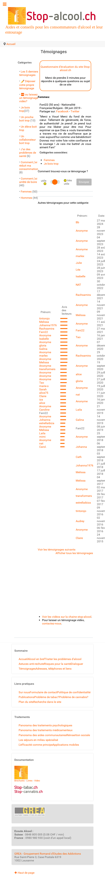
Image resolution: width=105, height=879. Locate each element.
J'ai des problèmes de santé (27, 153)
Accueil (23, 659)
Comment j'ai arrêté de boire (28, 180)
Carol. (42, 446)
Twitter (75, 111)
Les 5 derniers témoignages (28, 73)
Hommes (26, 197)
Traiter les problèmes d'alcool (63, 659)
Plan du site (26, 702)
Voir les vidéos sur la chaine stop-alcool (66, 616)
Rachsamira (46, 328)
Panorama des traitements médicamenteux (46, 730)
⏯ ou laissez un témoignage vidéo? (28, 98)
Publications (26, 697)
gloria (42, 345)
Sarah (43, 389)
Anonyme (45, 335)
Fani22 (43, 332)
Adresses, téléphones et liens (53, 668)
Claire (42, 396)
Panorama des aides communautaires (42, 735)
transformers (47, 369)
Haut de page (24, 872)
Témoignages (27, 668)
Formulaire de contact (43, 692)
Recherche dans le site (47, 702)
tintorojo (44, 318)
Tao (41, 382)
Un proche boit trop (26, 118)
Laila (42, 433)
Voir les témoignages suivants (56, 549)
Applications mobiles (66, 744)
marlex (43, 355)
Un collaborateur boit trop (27, 140)
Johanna (44, 419)
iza (41, 399)
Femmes (26, 191)
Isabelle (44, 338)
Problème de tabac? (46, 697)
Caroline (44, 409)
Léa (78, 269)
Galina (43, 349)
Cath (79, 457)
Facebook (62, 111)
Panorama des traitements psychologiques (45, 725)
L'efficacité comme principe (36, 744)
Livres (29, 780)
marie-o (44, 386)
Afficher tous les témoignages (74, 553)
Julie (79, 262)
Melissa (44, 322)
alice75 (43, 392)
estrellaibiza (46, 423)
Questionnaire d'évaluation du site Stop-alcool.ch (65, 68)
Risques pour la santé (57, 664)
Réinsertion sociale (78, 735)
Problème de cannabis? (73, 697)
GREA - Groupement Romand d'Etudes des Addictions (47, 853)
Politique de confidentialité (73, 692)
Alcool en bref (36, 659)
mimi (42, 436)
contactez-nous (51, 623)
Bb (77, 222)
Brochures (19, 780)
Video (37, 780)
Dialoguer (77, 664)
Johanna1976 (48, 325)
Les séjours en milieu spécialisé (38, 740)
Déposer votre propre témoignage (27, 84)
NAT (78, 284)
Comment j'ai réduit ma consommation (28, 166)
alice (42, 403)
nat (41, 443)
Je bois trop (51, 163)
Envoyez (84, 182)
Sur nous (24, 692)
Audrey (80, 521)
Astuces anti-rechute (31, 664)
